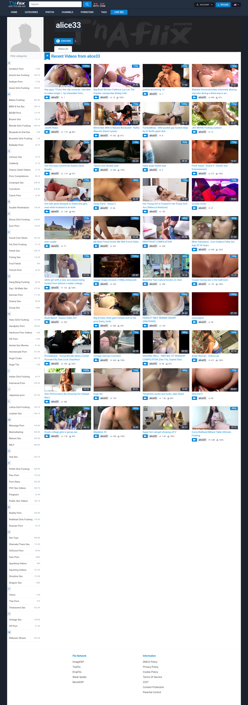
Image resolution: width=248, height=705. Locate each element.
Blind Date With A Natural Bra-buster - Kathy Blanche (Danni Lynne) (117, 129)
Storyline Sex (24, 576)
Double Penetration (24, 207)
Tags (104, 12)
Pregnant (24, 494)
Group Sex (24, 307)
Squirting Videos (24, 570)
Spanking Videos (24, 563)
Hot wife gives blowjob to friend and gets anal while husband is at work (65, 205)
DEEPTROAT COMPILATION (157, 241)
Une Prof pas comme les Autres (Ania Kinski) (64, 167)
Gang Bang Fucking (24, 282)
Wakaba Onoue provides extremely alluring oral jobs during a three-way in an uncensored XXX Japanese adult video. (214, 91)
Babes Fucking (24, 100)
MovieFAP (78, 682)
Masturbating (24, 432)
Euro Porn (24, 225)
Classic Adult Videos (24, 169)
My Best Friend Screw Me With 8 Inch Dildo (116, 241)
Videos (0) (63, 49)
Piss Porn (24, 475)
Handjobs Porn (24, 326)
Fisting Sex (24, 257)
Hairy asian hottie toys (154, 165)
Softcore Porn (24, 550)
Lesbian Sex (24, 413)
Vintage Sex (24, 619)
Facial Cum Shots (24, 238)
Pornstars (87, 12)
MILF (24, 444)
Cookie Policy (150, 671)
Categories (31, 12)
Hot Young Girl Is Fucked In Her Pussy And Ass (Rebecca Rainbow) (165, 205)
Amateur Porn (24, 68)
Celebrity (24, 163)
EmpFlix (77, 671)
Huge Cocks (24, 358)
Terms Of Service (152, 677)
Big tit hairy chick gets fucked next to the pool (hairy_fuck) (115, 319)
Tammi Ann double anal (106, 165)
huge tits (98, 393)
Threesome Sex (24, 607)
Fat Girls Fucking (24, 244)
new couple (50, 241)
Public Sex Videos (24, 501)
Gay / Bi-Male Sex (24, 288)
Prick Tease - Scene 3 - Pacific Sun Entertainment (210, 167)
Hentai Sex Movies (24, 345)
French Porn (24, 270)
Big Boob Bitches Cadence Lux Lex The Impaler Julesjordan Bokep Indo (114, 91)
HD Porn (24, 339)
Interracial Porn (24, 383)
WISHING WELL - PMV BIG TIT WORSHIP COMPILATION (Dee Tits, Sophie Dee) (164, 357)
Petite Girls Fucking (24, 469)
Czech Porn (24, 195)
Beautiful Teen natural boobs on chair (162, 279)
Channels (67, 12)
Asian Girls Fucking (24, 88)
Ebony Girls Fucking (24, 219)
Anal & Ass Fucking (24, 75)
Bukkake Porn (24, 145)
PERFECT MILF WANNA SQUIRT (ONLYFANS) (159, 319)
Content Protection (153, 687)
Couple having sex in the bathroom (210, 279)
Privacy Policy (150, 666)
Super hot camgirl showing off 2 (159, 432)
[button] (204, 4)
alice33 (54, 97)
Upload (223, 4)
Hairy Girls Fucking (24, 319)
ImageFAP (78, 661)
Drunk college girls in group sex (60, 432)
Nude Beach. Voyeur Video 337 (60, 317)
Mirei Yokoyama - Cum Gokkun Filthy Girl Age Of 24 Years (213, 243)
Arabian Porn (24, 81)
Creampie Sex (24, 182)
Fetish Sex (24, 250)
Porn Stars (24, 481)
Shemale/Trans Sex (24, 544)
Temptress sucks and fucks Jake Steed (163, 393)
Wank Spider (80, 677)
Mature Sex (24, 438)
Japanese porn (24, 395)
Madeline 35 (100, 432)
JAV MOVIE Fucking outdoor (207, 127)
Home (14, 12)
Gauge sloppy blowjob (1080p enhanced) (115, 279)
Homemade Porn (24, 351)
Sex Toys (24, 537)
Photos (49, 12)
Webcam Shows (24, 638)
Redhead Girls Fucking (24, 519)
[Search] (87, 4)
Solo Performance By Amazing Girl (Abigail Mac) (66, 395)
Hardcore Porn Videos (24, 332)
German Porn (24, 295)
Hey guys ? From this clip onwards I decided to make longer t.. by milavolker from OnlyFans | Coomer (67, 91)
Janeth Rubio (51, 127)
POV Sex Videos (24, 488)
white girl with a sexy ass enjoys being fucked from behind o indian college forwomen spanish (64, 281)
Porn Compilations (24, 176)
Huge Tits (24, 364)
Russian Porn (24, 525)
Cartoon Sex (24, 157)
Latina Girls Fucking (24, 407)
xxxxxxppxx (198, 317)
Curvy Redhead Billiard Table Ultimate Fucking (211, 434)
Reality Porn (24, 513)
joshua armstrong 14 (153, 89)
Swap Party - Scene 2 (105, 203)
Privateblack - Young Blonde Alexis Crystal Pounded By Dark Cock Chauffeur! (66, 357)
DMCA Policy (150, 661)
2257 (146, 682)
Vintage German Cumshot (107, 355)
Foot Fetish (24, 263)
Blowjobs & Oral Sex (24, 132)
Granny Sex (24, 301)
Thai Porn (24, 601)
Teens (24, 594)
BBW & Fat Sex (24, 106)
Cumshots (24, 189)
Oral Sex (24, 456)
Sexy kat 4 (197, 393)
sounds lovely (199, 203)
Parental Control (152, 692)
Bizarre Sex (24, 119)
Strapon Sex (24, 582)
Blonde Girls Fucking (24, 125)
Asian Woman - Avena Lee (205, 355)
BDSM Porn (24, 112)
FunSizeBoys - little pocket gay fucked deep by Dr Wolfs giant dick (165, 129)
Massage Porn (24, 425)
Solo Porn (24, 557)
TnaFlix (77, 666)
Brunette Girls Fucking (24, 138)
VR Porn (24, 626)
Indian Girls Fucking (24, 376)
